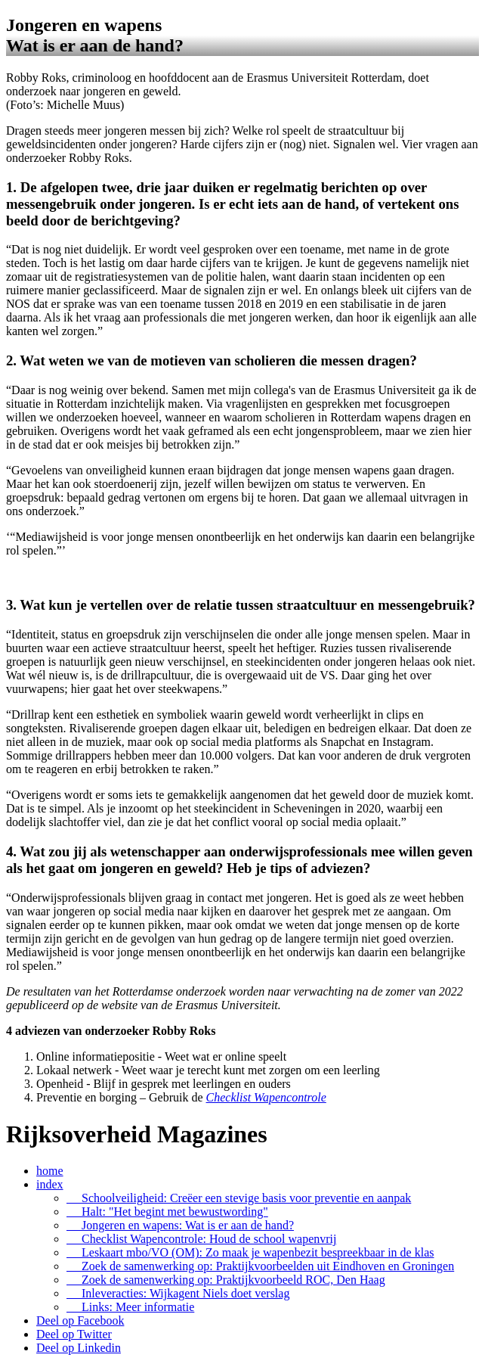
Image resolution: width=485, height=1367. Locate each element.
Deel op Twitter (74, 1334)
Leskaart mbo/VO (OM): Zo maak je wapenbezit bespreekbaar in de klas (250, 1252)
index (49, 1184)
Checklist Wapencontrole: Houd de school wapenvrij (201, 1238)
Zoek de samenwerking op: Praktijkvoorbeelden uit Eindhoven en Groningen (260, 1266)
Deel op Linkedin (78, 1347)
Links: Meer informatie (130, 1306)
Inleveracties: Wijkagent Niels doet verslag (177, 1293)
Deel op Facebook (80, 1320)
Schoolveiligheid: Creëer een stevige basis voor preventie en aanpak (238, 1197)
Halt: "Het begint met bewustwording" (167, 1211)
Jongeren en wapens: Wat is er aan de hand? (180, 1225)
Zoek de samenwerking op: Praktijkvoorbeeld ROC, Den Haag (225, 1279)
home (49, 1170)
